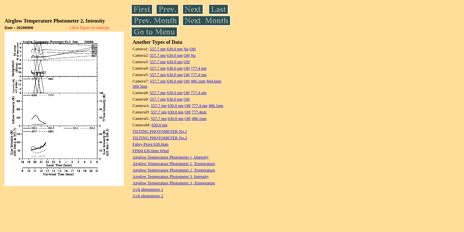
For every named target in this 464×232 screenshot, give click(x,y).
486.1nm (198, 81)
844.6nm (214, 81)
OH (192, 48)
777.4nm (199, 112)
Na (186, 48)
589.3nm (139, 86)
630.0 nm (174, 48)
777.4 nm (199, 68)
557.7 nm (158, 48)
